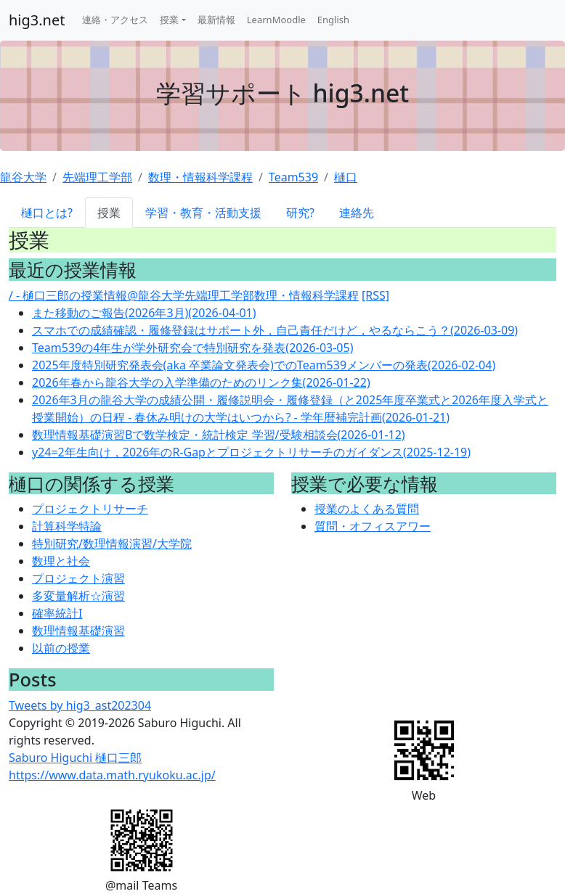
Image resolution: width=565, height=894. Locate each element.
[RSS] (375, 295)
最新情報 (216, 19)
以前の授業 (61, 648)
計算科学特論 (67, 526)
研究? (300, 213)
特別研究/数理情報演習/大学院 (112, 543)
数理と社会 (61, 561)
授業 (169, 19)
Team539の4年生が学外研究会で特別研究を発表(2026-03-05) (192, 348)
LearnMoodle (276, 19)
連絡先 (356, 213)
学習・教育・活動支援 (203, 213)
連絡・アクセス (115, 19)
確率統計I (57, 613)
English (333, 19)
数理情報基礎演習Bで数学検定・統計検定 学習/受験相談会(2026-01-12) (218, 435)
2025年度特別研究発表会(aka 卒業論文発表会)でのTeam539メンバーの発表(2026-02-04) (263, 365)
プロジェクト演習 (78, 578)
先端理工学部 (97, 177)
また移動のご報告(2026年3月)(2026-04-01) (144, 313)
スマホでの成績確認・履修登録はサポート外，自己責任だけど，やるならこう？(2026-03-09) (275, 330)
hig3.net (37, 20)
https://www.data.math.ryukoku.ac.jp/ (112, 775)
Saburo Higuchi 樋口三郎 (75, 758)
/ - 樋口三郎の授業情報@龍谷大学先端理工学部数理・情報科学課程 (184, 295)
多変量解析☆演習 (78, 596)
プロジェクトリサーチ (90, 509)
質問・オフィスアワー (372, 526)
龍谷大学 (23, 177)
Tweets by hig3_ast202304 (80, 705)
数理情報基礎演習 (78, 631)
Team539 (293, 177)
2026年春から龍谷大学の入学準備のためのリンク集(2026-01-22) (201, 382)
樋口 (345, 177)
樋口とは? (47, 213)
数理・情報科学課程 (200, 177)
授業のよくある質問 (366, 509)
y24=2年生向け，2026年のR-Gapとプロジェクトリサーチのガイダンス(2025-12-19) (251, 452)
